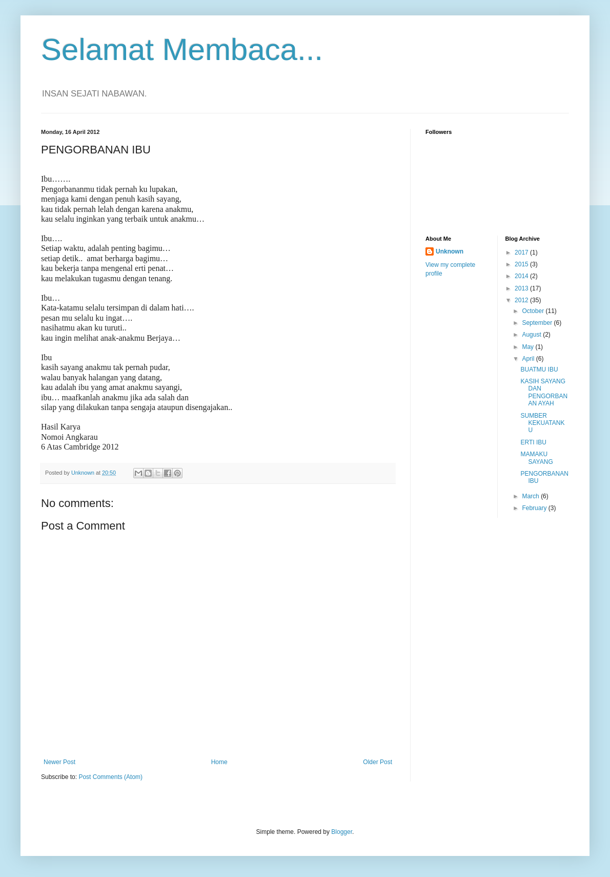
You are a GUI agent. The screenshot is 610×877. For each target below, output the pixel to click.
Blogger (341, 831)
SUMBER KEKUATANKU (542, 423)
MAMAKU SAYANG (536, 458)
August (532, 334)
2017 (522, 252)
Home (219, 762)
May (528, 346)
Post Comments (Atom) (110, 777)
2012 (522, 300)
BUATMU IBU (539, 369)
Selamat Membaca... (182, 49)
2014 (522, 276)
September (538, 322)
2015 (522, 264)
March (531, 496)
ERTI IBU (533, 442)
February (535, 508)
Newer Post (59, 762)
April (529, 358)
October (533, 311)
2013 (522, 288)
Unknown (449, 251)
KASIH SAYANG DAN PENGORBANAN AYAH (543, 392)
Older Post (377, 762)
